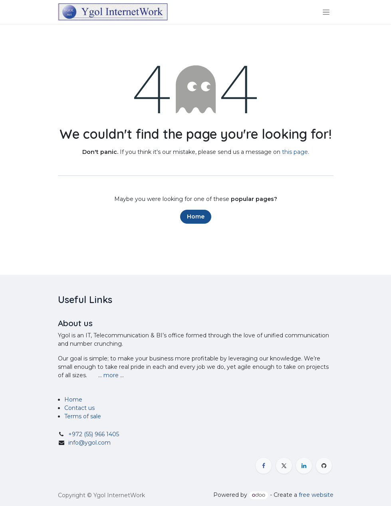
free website (316, 494)
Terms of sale (83, 416)
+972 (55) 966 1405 (93, 434)
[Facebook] (264, 466)
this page (295, 152)
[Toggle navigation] (326, 12)
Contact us (79, 407)
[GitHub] (324, 466)
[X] (284, 466)
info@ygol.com (89, 442)
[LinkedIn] (304, 466)
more (111, 375)
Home (195, 216)
